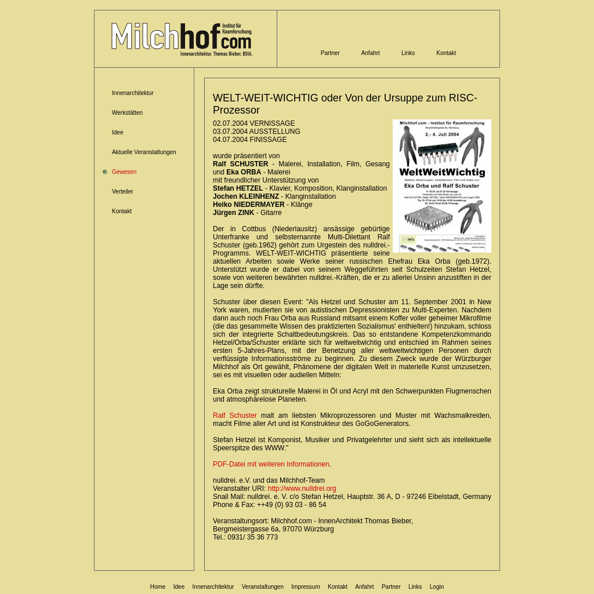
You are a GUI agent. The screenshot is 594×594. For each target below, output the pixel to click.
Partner (330, 53)
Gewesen (124, 172)
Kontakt (446, 53)
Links (408, 53)
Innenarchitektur (133, 93)
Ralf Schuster (235, 415)
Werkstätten (127, 113)
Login (437, 587)
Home (158, 587)
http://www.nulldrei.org (302, 488)
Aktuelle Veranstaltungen (144, 152)
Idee (117, 132)
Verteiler (122, 191)
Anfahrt (370, 53)
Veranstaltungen (263, 587)
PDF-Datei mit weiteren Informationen (271, 464)
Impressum (305, 587)
